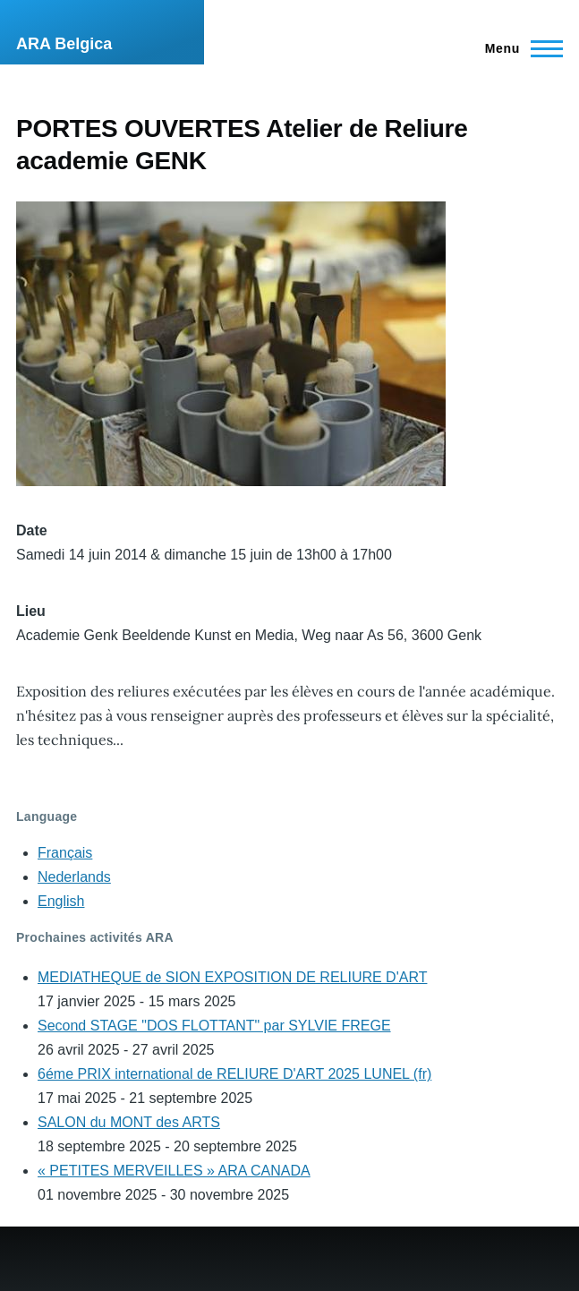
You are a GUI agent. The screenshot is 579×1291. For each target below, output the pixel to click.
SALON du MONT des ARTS (129, 1122)
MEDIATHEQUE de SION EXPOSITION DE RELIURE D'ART (232, 977)
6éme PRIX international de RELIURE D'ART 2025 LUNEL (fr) (234, 1074)
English (61, 901)
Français (65, 852)
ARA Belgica (64, 44)
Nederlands (74, 877)
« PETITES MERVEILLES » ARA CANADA (174, 1170)
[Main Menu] (518, 48)
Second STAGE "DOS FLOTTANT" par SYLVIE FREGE (214, 1025)
